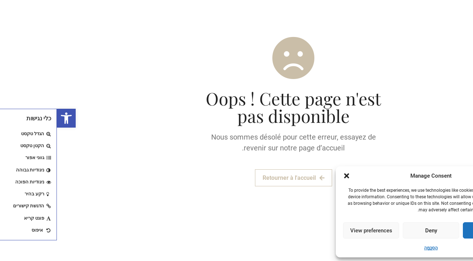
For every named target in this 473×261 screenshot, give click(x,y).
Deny (374, 230)
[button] (9, 118)
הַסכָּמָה (374, 247)
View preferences (314, 230)
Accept (434, 230)
